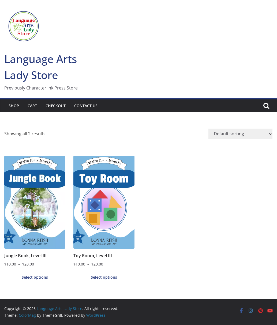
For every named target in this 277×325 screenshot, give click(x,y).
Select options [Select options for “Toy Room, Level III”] (104, 277)
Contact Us (86, 105)
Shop (14, 105)
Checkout (56, 105)
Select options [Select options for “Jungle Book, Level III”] (35, 277)
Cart (32, 105)
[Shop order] (240, 134)
